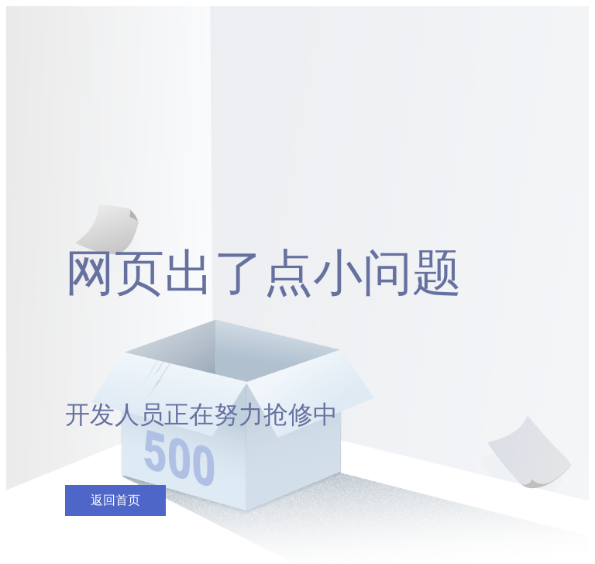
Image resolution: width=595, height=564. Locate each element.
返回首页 (115, 500)
